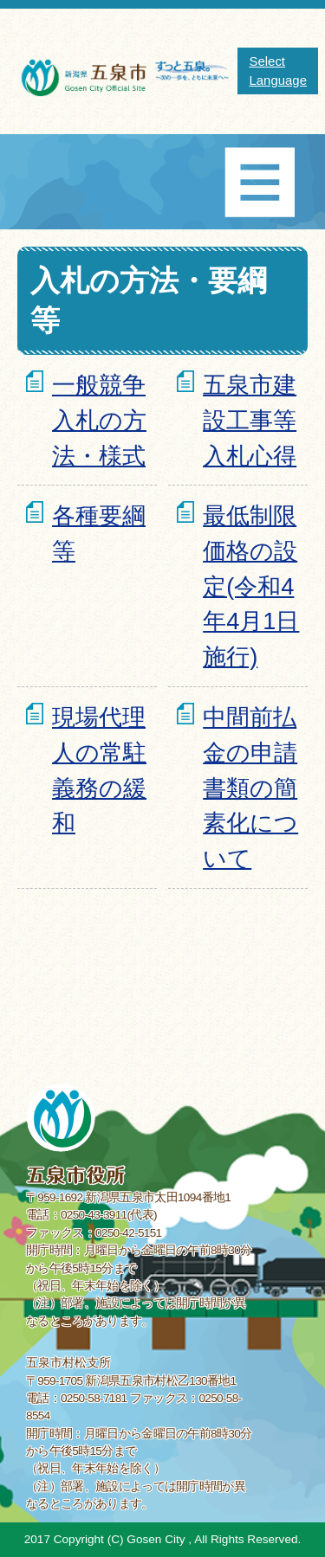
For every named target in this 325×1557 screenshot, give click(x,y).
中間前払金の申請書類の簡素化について (250, 788)
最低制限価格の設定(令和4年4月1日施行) (251, 586)
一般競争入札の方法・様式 (99, 420)
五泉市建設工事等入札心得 (249, 420)
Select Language (278, 70)
